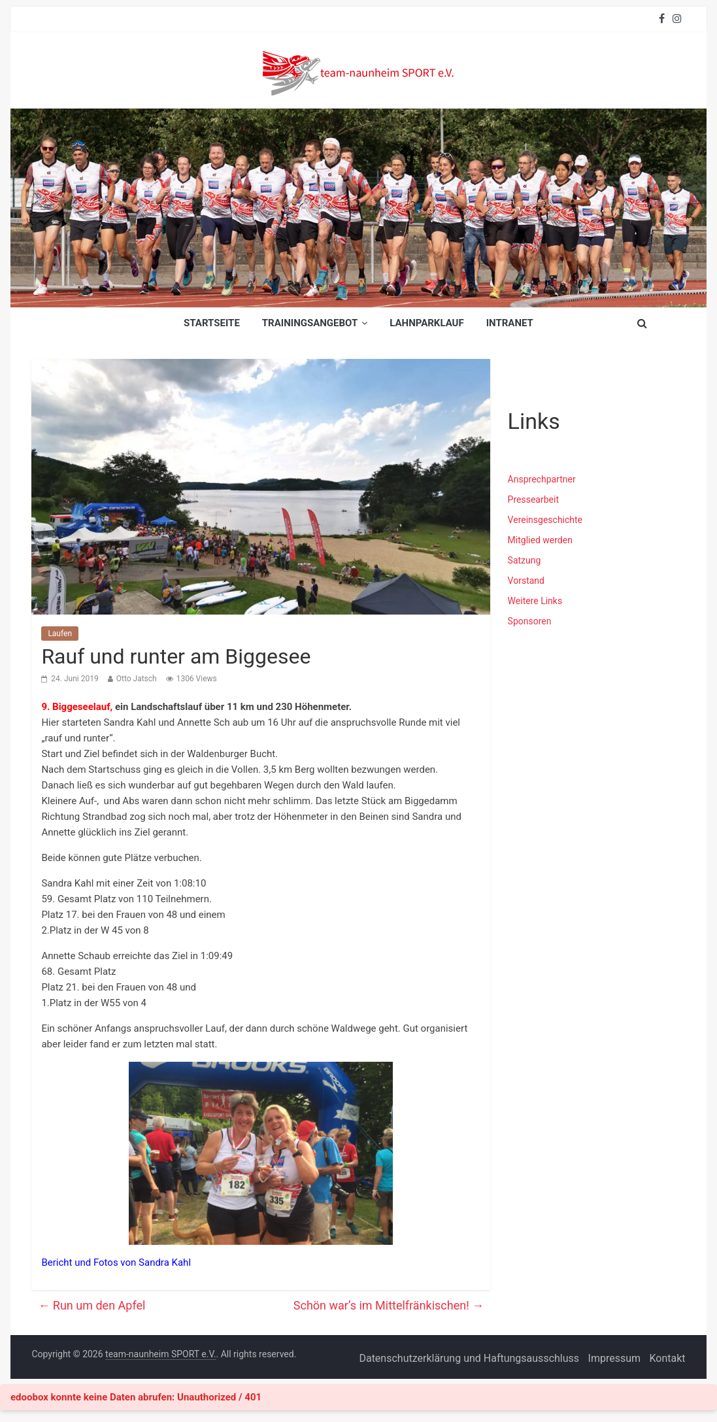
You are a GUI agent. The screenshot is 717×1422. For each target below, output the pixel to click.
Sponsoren (530, 621)
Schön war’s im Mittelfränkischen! (388, 1305)
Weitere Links (535, 601)
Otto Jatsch (136, 678)
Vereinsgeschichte (545, 520)
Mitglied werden (540, 540)
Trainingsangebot (310, 323)
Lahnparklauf (427, 323)
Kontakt (668, 1358)
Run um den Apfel (91, 1305)
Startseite (212, 323)
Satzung (524, 560)
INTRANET (509, 323)
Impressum (614, 1358)
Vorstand (526, 580)
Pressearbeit (533, 499)
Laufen (60, 633)
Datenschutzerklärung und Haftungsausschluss (469, 1358)
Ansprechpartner (542, 479)
